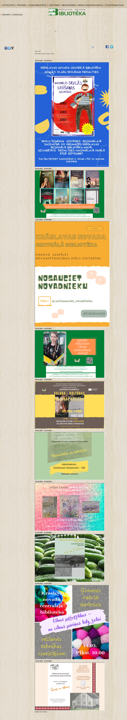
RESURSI (5, 15)
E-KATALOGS (17, 15)
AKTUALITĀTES (8, 5)
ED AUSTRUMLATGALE (114, 5)
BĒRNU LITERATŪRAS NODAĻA (90, 5)
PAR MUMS (21, 5)
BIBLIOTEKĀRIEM (68, 5)
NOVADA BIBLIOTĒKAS (36, 5)
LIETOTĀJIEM (53, 5)
